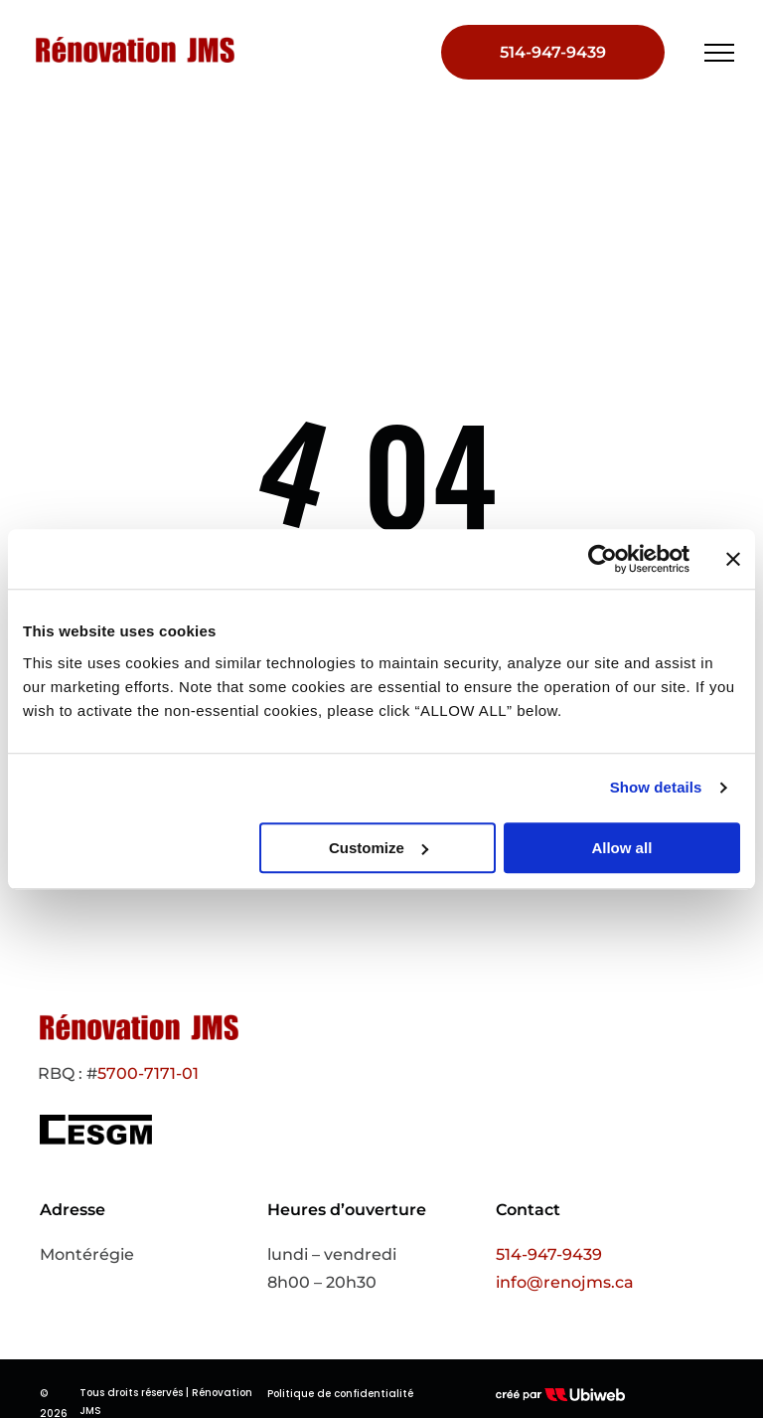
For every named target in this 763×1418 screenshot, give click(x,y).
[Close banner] (733, 559)
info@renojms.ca (565, 1282)
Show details (656, 787)
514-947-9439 (549, 1254)
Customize (378, 847)
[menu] (719, 53)
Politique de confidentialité (340, 1393)
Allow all (621, 847)
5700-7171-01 (148, 1073)
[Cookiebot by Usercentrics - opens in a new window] (602, 559)
